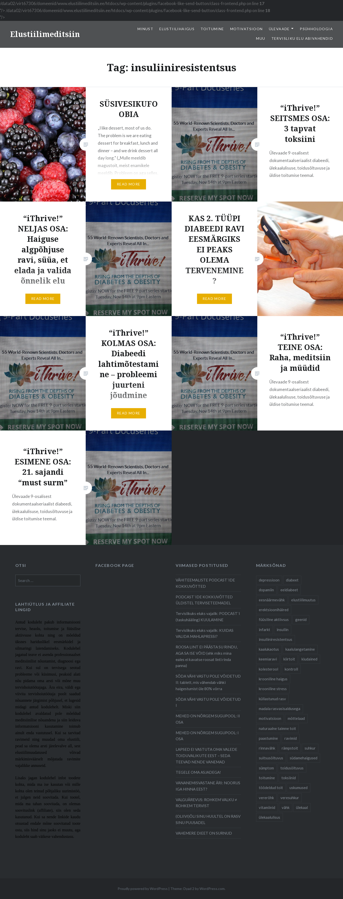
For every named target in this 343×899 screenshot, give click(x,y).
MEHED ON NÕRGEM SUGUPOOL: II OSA (208, 719)
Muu (260, 38)
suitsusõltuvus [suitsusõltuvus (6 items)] (271, 758)
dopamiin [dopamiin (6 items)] (266, 590)
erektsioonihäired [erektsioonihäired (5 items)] (273, 609)
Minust (145, 29)
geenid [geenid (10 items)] (301, 619)
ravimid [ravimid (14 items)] (290, 738)
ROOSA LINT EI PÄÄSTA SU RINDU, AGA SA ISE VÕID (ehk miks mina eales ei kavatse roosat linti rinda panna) (206, 656)
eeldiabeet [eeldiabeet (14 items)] (289, 590)
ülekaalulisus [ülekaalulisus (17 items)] (269, 817)
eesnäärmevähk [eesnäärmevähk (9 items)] (272, 600)
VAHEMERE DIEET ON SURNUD (204, 833)
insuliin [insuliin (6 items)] (282, 629)
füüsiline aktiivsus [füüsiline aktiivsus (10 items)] (274, 619)
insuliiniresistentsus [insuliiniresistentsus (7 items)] (275, 639)
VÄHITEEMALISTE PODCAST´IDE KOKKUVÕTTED (205, 583)
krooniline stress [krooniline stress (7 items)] (273, 688)
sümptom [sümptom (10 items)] (266, 768)
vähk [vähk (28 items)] (285, 807)
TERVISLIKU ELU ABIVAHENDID (302, 38)
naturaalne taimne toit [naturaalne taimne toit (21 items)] (277, 728)
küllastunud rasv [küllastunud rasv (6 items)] (272, 698)
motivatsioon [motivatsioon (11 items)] (270, 718)
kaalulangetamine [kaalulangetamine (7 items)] (300, 649)
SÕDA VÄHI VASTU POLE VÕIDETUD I (208, 702)
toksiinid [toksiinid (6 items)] (288, 777)
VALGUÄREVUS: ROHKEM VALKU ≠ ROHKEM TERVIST (206, 802)
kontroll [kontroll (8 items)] (291, 669)
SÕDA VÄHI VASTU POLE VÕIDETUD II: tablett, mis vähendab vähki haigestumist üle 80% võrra (208, 682)
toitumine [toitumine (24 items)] (267, 777)
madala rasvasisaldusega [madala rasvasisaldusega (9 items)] (279, 708)
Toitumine (212, 29)
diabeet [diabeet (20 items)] (292, 580)
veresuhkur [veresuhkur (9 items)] (289, 797)
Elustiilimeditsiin (45, 34)
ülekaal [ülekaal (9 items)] (302, 807)
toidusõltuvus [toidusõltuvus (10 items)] (292, 768)
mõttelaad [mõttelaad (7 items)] (296, 718)
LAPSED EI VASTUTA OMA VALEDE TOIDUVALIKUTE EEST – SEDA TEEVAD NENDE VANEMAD (206, 755)
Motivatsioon (246, 29)
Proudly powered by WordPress (143, 888)
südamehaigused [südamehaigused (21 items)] (303, 758)
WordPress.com (212, 888)
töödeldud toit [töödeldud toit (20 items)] (271, 787)
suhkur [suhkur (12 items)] (310, 748)
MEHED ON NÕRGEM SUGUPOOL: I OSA (207, 735)
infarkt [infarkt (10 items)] (264, 629)
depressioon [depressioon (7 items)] (269, 580)
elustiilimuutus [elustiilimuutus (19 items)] (303, 600)
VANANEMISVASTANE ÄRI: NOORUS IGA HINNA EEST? (208, 785)
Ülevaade (279, 29)
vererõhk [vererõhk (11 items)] (266, 797)
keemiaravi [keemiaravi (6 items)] (268, 659)
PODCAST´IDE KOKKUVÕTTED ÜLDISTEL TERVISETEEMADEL (204, 600)
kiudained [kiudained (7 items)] (309, 659)
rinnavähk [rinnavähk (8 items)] (267, 748)
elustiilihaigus (176, 29)
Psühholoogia (316, 29)
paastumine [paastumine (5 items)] (268, 738)
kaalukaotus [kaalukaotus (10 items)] (269, 649)
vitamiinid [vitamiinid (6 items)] (267, 807)
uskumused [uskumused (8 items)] (298, 787)
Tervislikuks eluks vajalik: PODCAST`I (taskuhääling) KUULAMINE (208, 616)
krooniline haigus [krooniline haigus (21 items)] (273, 679)
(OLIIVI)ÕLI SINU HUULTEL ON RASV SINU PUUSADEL (208, 819)
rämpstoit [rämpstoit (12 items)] (290, 748)
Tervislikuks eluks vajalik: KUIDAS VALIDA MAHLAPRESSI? (204, 633)
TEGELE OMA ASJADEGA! (198, 772)
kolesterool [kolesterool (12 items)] (268, 669)
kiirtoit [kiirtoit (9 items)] (289, 659)
